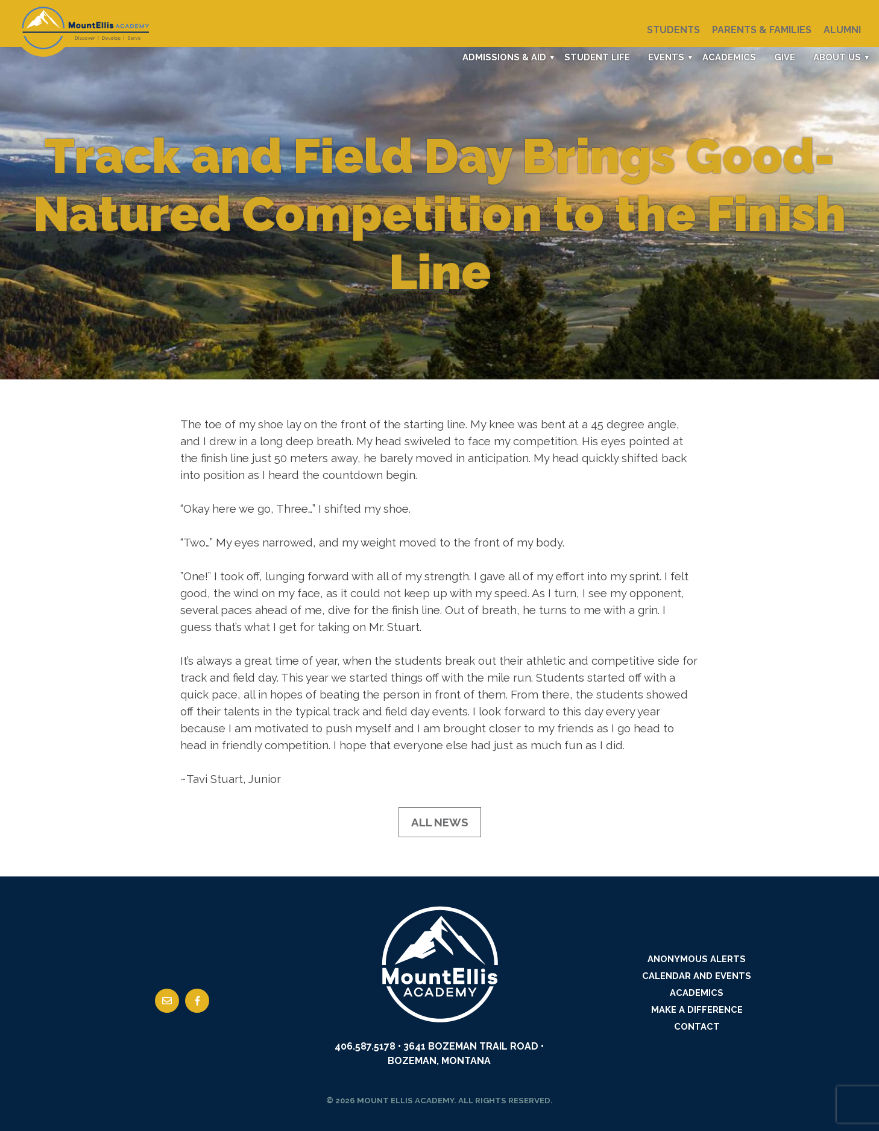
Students (673, 30)
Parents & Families (761, 30)
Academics (729, 57)
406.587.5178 (365, 1046)
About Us (837, 57)
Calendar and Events (696, 976)
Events (666, 57)
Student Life (597, 57)
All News (439, 822)
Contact (697, 1026)
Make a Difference (697, 1009)
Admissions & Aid (504, 57)
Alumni (842, 30)
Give (784, 57)
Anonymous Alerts (696, 959)
